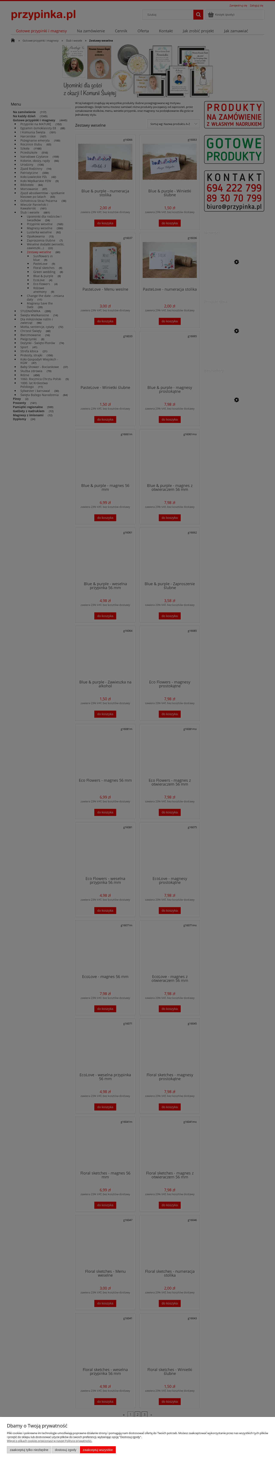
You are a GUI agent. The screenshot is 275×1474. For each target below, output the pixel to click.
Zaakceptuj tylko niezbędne (29, 1450)
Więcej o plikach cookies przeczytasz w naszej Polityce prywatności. (49, 1441)
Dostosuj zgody (65, 1450)
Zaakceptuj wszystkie (98, 1450)
